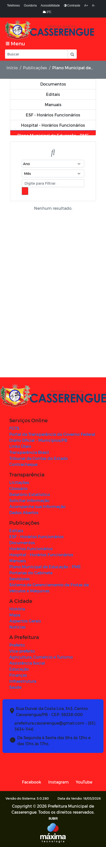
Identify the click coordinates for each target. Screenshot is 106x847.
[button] (72, 54)
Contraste (72, 5)
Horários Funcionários (31, 548)
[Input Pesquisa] (36, 54)
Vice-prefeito (22, 651)
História (17, 608)
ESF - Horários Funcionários (36, 536)
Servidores (19, 578)
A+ (86, 5)
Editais (16, 530)
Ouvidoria (30, 5)
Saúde (15, 687)
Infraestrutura (22, 681)
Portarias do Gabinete (30, 572)
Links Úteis (20, 446)
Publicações (35, 67)
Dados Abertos (23, 512)
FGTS (14, 428)
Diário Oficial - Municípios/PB (38, 440)
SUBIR (53, 818)
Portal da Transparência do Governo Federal (52, 434)
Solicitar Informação (29, 500)
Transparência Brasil (29, 452)
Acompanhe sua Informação (37, 506)
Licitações (19, 482)
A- (93, 5)
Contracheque (23, 464)
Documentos (22, 542)
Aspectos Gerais (25, 620)
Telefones (13, 5)
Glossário (18, 488)
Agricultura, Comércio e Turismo (41, 657)
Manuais (17, 560)
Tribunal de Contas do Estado (38, 458)
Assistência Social (27, 663)
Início (12, 67)
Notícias (17, 626)
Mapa (14, 614)
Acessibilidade (50, 5)
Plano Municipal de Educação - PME (45, 566)
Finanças (18, 675)
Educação (19, 669)
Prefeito (17, 645)
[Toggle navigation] (15, 43)
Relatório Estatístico (29, 494)
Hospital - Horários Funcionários (41, 554)
